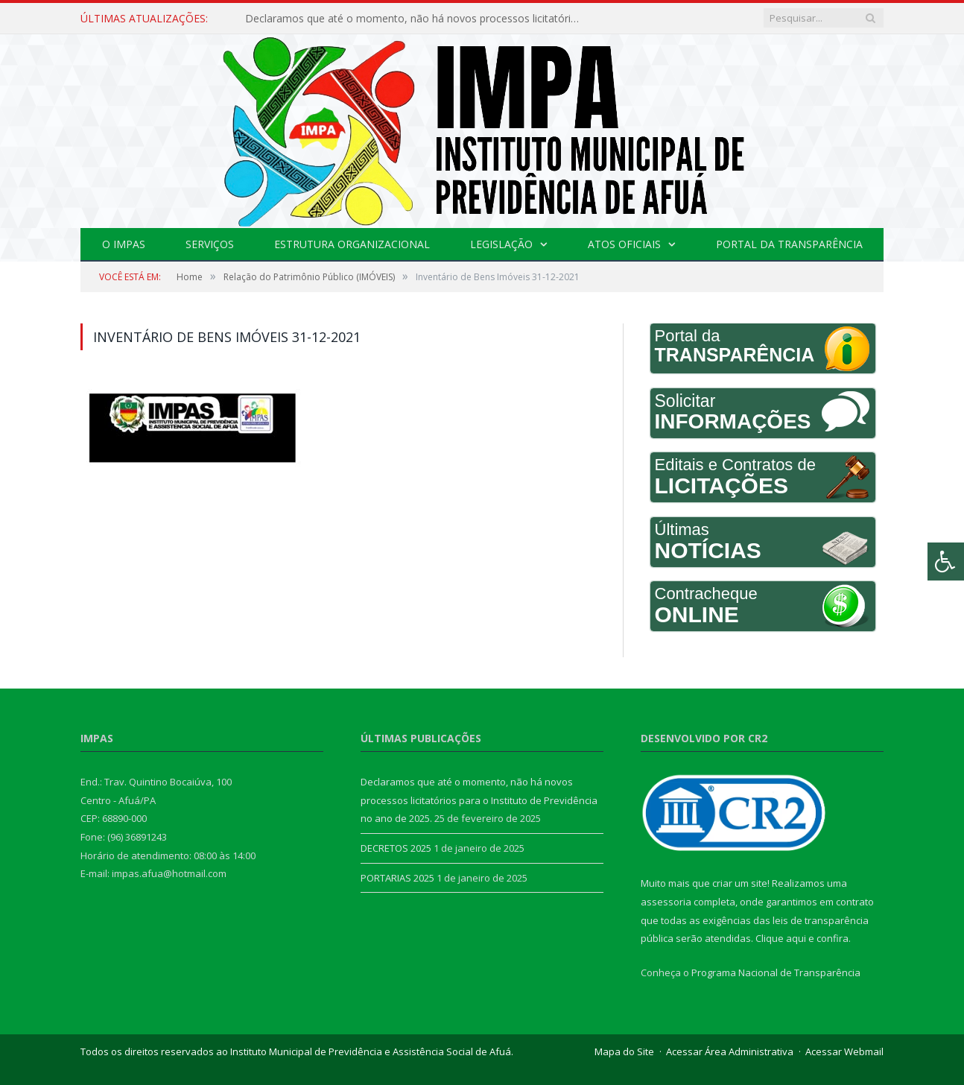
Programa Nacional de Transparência (775, 972)
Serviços (209, 244)
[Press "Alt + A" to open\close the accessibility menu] (945, 561)
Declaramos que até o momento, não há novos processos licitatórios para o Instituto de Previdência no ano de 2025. (416, 18)
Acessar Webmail (844, 1051)
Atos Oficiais (624, 244)
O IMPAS (123, 244)
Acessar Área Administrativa (729, 1051)
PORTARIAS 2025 (397, 878)
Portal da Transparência (789, 244)
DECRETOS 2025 (396, 848)
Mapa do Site (624, 1051)
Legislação (501, 244)
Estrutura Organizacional (352, 244)
